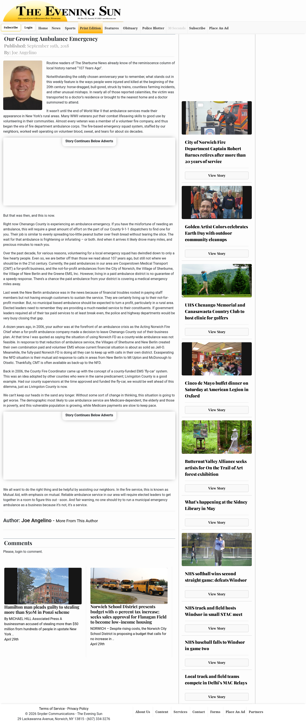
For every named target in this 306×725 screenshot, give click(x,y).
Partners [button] (256, 712)
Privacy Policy (77, 709)
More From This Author (77, 520)
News (56, 28)
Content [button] (162, 712)
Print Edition (90, 28)
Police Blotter (153, 28)
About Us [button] (143, 712)
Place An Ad (219, 28)
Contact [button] (199, 712)
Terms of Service (52, 709)
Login (28, 27)
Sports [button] (70, 28)
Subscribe (11, 27)
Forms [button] (215, 712)
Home (43, 28)
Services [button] (181, 712)
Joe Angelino (37, 520)
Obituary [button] (130, 28)
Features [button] (112, 28)
